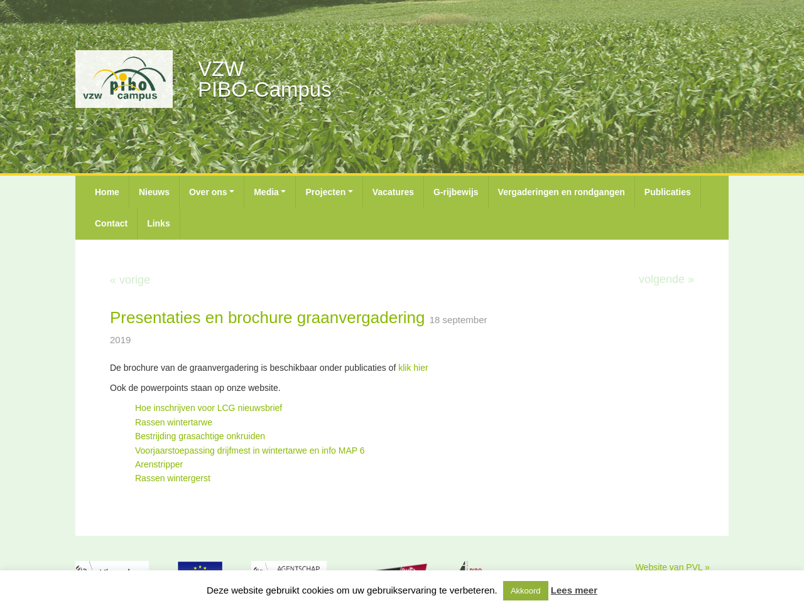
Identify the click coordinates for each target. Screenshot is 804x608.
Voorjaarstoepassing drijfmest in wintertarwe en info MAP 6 (249, 450)
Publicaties (667, 192)
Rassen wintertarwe (173, 422)
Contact (111, 223)
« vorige (130, 280)
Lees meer (574, 590)
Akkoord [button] (526, 590)
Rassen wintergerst (174, 478)
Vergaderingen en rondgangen (561, 192)
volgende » (666, 279)
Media (266, 192)
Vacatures (393, 192)
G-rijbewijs (456, 192)
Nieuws (154, 192)
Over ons (208, 192)
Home (107, 192)
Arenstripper (159, 464)
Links (158, 223)
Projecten (325, 192)
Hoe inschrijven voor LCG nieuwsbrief (208, 408)
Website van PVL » (673, 567)
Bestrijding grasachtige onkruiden (200, 436)
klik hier (414, 368)
